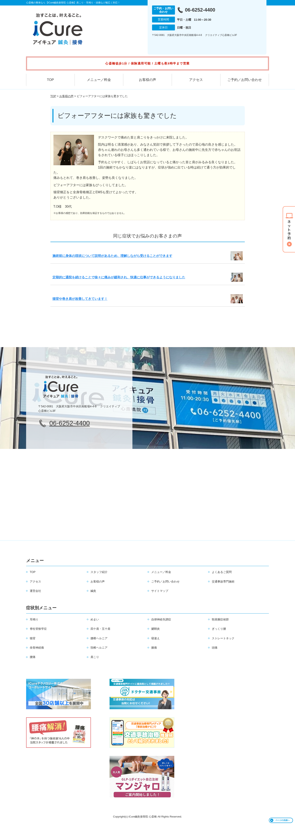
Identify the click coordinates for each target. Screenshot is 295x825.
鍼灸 (93, 590)
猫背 (32, 638)
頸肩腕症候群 (220, 619)
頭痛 (214, 647)
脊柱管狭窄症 (38, 628)
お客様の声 (147, 80)
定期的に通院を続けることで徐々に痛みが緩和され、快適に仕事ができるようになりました (118, 277)
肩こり (95, 657)
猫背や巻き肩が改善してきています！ (80, 298)
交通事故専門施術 (223, 581)
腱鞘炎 (155, 628)
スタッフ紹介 (99, 572)
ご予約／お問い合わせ (244, 80)
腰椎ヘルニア (99, 638)
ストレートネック (223, 638)
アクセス (196, 80)
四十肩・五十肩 (100, 628)
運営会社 (35, 590)
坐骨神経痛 (37, 647)
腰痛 (32, 657)
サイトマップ (159, 590)
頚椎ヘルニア (99, 647)
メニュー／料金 (99, 80)
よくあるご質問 (222, 572)
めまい (95, 619)
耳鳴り (34, 619)
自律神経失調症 (161, 619)
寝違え (155, 638)
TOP (50, 80)
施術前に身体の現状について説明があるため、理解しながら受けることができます (112, 255)
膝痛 (154, 647)
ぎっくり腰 (219, 628)
